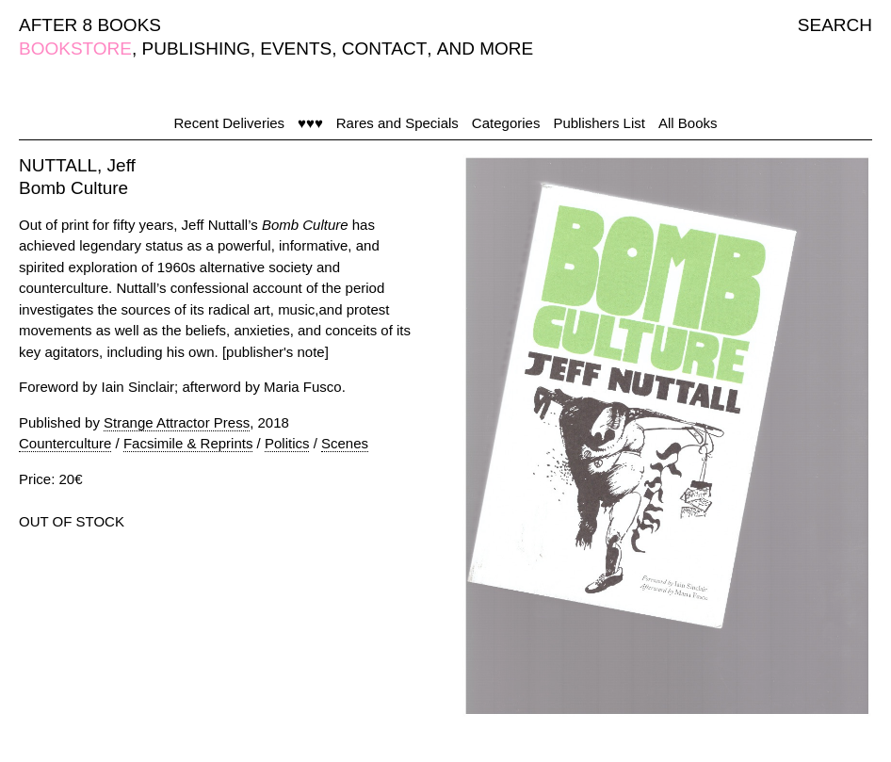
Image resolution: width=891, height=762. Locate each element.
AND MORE (485, 48)
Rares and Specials (397, 123)
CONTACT (384, 48)
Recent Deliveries (229, 123)
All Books (688, 123)
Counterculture (65, 443)
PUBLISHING (196, 48)
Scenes (344, 443)
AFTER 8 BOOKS (90, 25)
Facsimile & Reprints (188, 443)
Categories (506, 123)
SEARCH (835, 25)
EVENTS (296, 48)
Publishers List (599, 123)
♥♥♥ (310, 123)
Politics (287, 443)
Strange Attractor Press (177, 422)
